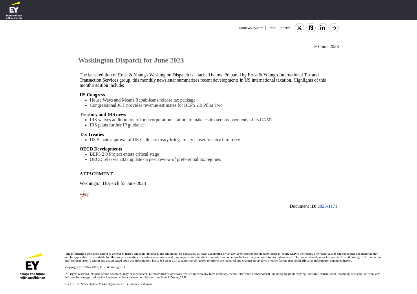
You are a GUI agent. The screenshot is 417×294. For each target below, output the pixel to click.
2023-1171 (327, 206)
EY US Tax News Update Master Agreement (93, 284)
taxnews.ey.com (251, 27)
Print (271, 27)
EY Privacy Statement (139, 284)
